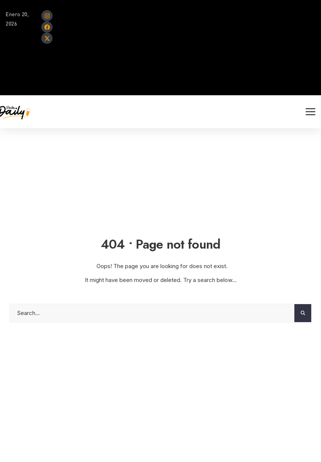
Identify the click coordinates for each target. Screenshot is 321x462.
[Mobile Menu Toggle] (310, 111)
